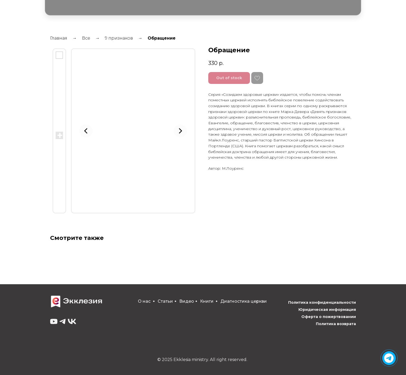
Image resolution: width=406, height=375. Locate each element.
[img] (389, 358)
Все (86, 38)
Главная (58, 38)
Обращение (162, 38)
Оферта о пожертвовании (328, 316)
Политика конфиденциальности (322, 302)
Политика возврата (336, 323)
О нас (144, 301)
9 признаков (119, 38)
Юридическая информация (327, 309)
